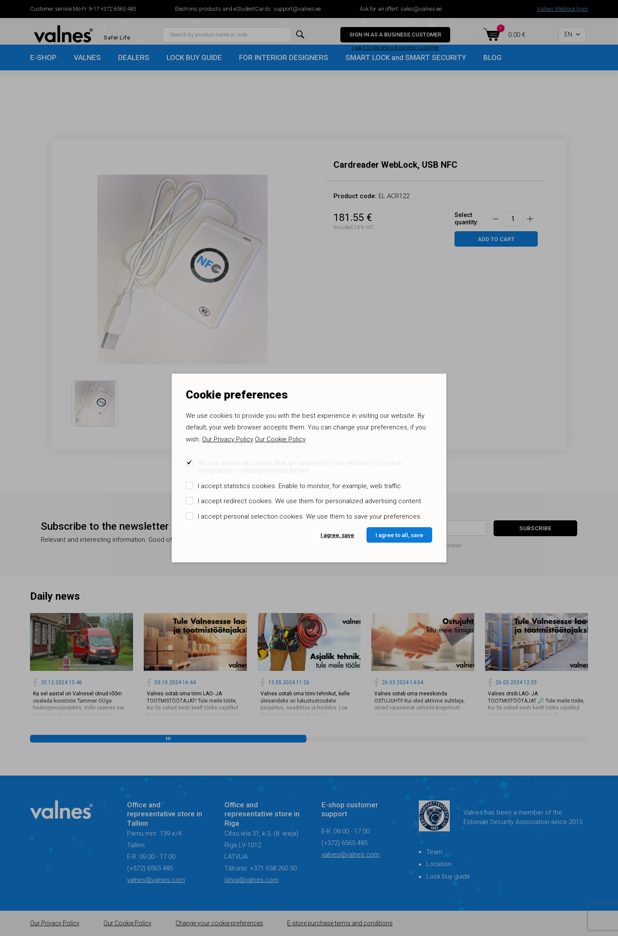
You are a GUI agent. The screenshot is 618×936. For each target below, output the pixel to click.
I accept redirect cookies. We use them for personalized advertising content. (310, 501)
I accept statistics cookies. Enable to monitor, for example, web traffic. (300, 486)
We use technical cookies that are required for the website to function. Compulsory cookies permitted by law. (301, 466)
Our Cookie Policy (280, 439)
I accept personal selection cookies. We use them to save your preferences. (310, 516)
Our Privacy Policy (227, 439)
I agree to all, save (399, 534)
